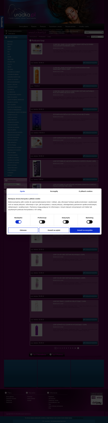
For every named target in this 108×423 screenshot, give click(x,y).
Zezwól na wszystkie (85, 230)
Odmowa (23, 230)
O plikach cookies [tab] (85, 191)
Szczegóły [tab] (54, 191)
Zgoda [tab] (22, 191)
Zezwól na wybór (54, 230)
